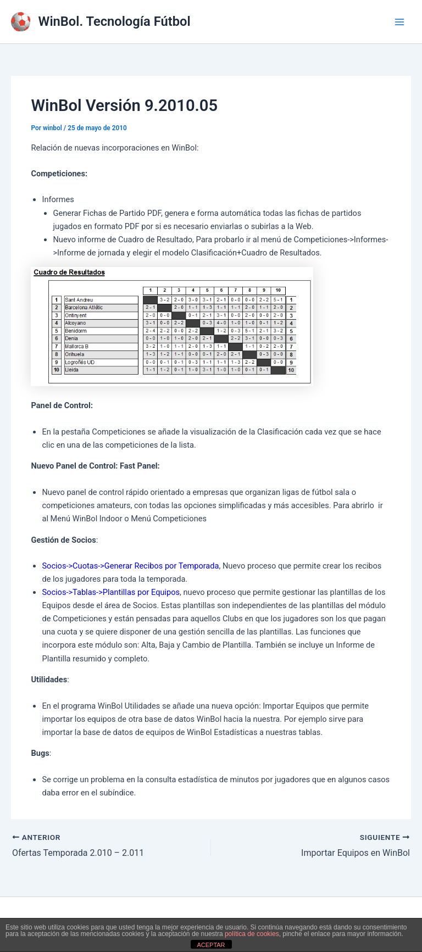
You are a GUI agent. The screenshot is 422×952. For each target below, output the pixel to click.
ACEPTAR (211, 945)
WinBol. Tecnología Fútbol (114, 21)
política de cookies (252, 934)
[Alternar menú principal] (399, 22)
